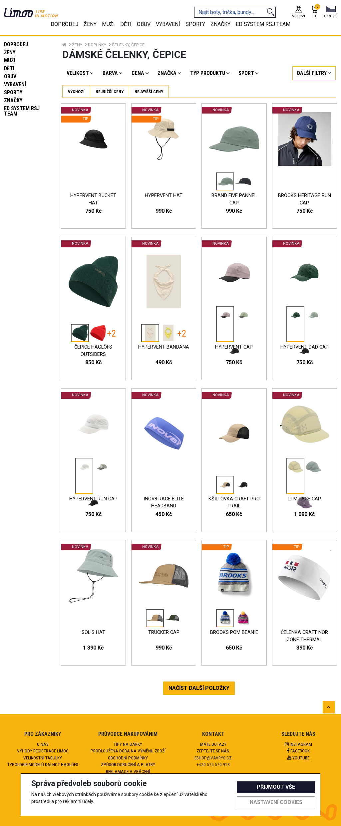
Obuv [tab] (144, 24)
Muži (9, 60)
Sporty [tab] (195, 24)
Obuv (10, 76)
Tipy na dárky (128, 744)
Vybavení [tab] (168, 24)
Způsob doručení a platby (128, 764)
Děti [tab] (126, 24)
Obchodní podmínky (128, 757)
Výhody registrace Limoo (43, 750)
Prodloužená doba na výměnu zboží (128, 750)
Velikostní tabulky (42, 757)
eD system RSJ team (22, 111)
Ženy (9, 52)
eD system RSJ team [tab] (263, 24)
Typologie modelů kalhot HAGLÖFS (42, 764)
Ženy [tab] (90, 24)
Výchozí (76, 91)
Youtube (298, 757)
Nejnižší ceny (110, 91)
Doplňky (97, 44)
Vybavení (15, 84)
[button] (330, 12)
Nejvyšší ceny (149, 91)
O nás (43, 744)
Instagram (298, 744)
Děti (9, 68)
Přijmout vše (276, 787)
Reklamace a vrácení (128, 771)
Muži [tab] (108, 24)
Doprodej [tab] (64, 24)
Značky (13, 100)
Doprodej (16, 44)
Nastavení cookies (276, 802)
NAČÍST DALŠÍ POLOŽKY (199, 688)
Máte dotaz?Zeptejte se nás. (213, 747)
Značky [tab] (220, 24)
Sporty (13, 92)
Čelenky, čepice (128, 44)
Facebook (298, 750)
